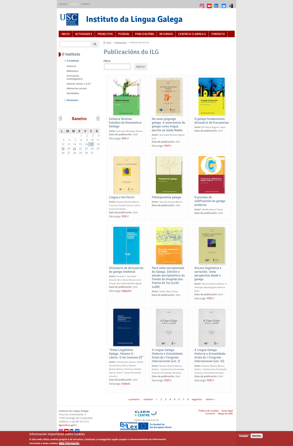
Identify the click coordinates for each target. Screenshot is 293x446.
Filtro (107, 61)
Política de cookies (209, 410)
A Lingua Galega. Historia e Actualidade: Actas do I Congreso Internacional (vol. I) (167, 355)
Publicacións (144, 34)
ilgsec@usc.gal (68, 425)
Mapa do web (225, 413)
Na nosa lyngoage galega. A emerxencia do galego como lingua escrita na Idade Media (168, 124)
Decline (256, 437)
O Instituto (73, 60)
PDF (125, 138)
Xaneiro (79, 118)
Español (85, 4)
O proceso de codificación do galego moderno (209, 201)
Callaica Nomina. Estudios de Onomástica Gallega (125, 122)
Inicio (65, 34)
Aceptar (243, 437)
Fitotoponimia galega (166, 197)
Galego (74, 4)
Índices (126, 383)
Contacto (218, 34)
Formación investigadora (75, 77)
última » (210, 399)
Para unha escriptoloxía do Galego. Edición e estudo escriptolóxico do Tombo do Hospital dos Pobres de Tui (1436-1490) (168, 277)
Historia (71, 66)
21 (74, 148)
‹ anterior (148, 399)
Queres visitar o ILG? (79, 83)
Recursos (166, 34)
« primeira (134, 399)
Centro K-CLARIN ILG (192, 34)
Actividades (83, 34)
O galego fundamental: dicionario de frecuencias (211, 120)
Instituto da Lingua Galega (134, 19)
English (63, 4)
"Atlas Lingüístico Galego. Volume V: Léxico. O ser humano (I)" (126, 353)
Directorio (72, 100)
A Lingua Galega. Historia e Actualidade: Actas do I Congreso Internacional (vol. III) (210, 355)
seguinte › (197, 399)
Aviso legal (227, 410)
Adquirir (127, 291)
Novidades (73, 93)
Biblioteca (72, 71)
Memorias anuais (77, 88)
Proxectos (105, 34)
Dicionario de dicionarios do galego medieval (126, 270)
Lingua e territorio (121, 197)
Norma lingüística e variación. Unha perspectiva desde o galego (207, 273)
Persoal (124, 34)
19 (62, 148)
